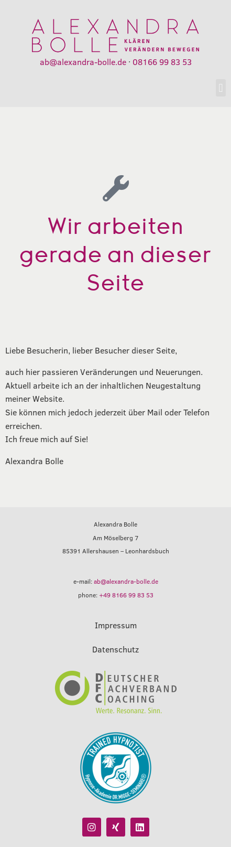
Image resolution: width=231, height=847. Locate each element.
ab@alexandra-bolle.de (83, 61)
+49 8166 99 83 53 (126, 595)
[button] (221, 88)
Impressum (116, 624)
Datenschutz (115, 649)
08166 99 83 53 (162, 61)
